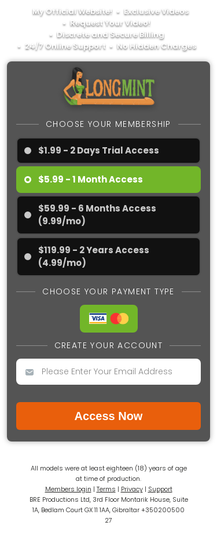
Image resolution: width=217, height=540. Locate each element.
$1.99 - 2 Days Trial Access (98, 150)
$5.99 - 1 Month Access (90, 179)
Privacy (132, 489)
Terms (106, 489)
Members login (68, 489)
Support (160, 489)
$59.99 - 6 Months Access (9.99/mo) (97, 214)
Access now (109, 416)
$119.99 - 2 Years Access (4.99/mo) (93, 256)
